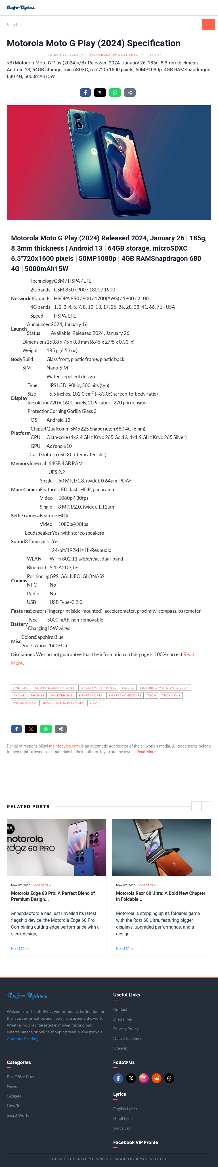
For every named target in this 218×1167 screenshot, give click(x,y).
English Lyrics (125, 1108)
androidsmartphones (55, 687)
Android (21, 687)
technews (171, 695)
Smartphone (61, 695)
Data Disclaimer (127, 1038)
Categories (19, 1062)
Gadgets (14, 1095)
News (12, 1086)
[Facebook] (118, 1078)
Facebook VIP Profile (135, 1142)
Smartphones (91, 695)
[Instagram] (144, 1078)
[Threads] (169, 1078)
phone (19, 695)
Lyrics (119, 1094)
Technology (24, 703)
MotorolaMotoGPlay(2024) (164, 687)
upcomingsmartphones (63, 703)
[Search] (208, 24)
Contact (120, 1009)
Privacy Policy (126, 1028)
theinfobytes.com (64, 746)
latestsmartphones (98, 687)
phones (37, 695)
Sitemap (120, 1048)
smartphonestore (125, 695)
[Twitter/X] (131, 1078)
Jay (158, 54)
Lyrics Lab (122, 1128)
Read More (146, 752)
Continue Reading (22, 1038)
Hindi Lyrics (123, 1118)
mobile (128, 687)
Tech (151, 695)
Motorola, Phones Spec (114, 54)
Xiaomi (96, 703)
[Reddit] (157, 1078)
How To (13, 1105)
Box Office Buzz (20, 1076)
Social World (18, 1115)
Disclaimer (123, 1019)
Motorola (42, 885)
